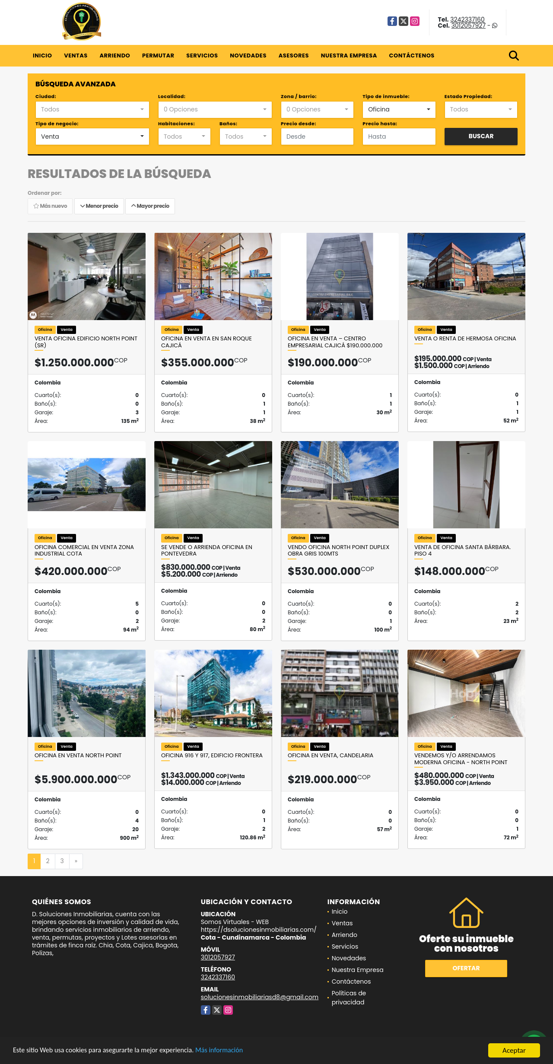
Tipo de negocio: (57, 123)
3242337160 (467, 19)
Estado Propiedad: (469, 96)
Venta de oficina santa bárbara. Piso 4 (462, 550)
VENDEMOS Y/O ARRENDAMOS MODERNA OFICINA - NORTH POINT (461, 758)
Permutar (158, 55)
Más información (230, 1051)
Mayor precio (150, 206)
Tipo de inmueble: (386, 96)
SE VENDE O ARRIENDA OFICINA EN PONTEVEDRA (206, 550)
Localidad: (171, 96)
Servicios (202, 55)
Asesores (294, 55)
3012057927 (468, 25)
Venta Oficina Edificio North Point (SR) (86, 342)
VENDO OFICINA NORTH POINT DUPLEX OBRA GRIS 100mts (338, 550)
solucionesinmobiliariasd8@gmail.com (260, 997)
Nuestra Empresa (349, 55)
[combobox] (92, 109)
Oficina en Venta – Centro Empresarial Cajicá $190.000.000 (335, 342)
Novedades (248, 55)
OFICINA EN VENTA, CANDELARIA (330, 755)
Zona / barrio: (299, 96)
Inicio (42, 55)
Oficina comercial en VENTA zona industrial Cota (84, 550)
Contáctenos (412, 55)
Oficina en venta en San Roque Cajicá (206, 342)
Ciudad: (45, 96)
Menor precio (99, 206)
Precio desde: (298, 123)
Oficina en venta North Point (78, 755)
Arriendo (114, 55)
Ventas (76, 55)
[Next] (76, 861)
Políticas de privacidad (349, 998)
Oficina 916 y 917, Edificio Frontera (212, 755)
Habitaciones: (176, 123)
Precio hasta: (379, 123)
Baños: (228, 123)
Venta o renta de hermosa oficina (465, 338)
